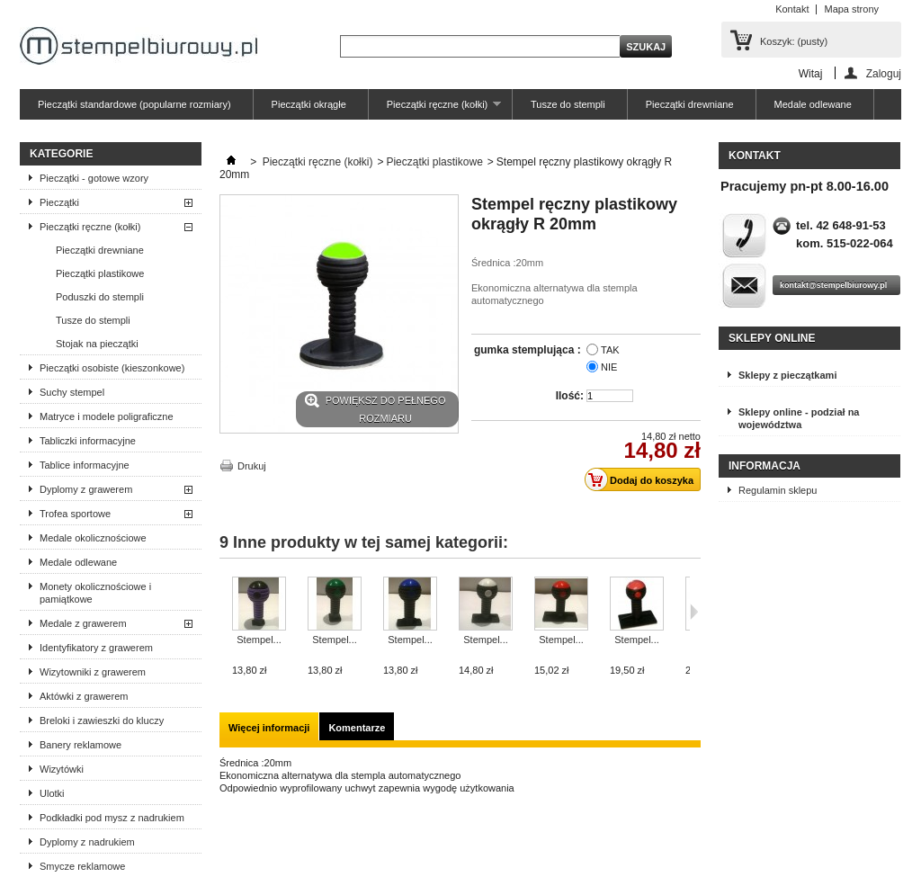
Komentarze (356, 727)
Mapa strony (851, 9)
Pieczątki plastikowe (100, 273)
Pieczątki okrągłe (309, 104)
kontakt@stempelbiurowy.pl (833, 285)
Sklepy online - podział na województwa (798, 418)
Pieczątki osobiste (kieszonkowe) (112, 367)
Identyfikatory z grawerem (96, 647)
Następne (694, 612)
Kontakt (792, 9)
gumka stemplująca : (529, 350)
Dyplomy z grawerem (86, 489)
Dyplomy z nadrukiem (87, 842)
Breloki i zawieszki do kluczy (102, 720)
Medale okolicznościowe (93, 538)
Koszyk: (793, 41)
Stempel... (259, 639)
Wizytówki (62, 769)
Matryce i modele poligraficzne (107, 416)
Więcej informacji (268, 727)
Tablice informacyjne (85, 465)
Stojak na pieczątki (97, 343)
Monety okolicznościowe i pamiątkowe (95, 592)
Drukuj (251, 466)
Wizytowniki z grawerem (93, 672)
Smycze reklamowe (82, 866)
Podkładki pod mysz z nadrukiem (112, 817)
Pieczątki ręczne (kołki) (435, 109)
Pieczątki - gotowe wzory (94, 178)
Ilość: (570, 395)
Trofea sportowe (75, 513)
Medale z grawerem (83, 623)
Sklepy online (772, 338)
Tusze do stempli (568, 104)
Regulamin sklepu (777, 490)
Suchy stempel (72, 392)
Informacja (764, 466)
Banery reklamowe (80, 744)
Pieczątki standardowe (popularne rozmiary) (134, 104)
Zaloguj (883, 73)
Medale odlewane (813, 104)
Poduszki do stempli (100, 296)
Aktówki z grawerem (84, 696)
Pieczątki (59, 202)
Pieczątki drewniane (690, 104)
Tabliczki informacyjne (88, 440)
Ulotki (52, 793)
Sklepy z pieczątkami (787, 375)
